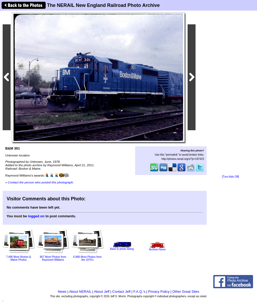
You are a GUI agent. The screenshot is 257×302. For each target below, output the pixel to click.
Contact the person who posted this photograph (40, 182)
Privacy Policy (159, 292)
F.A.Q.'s (139, 292)
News (62, 292)
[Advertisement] (230, 93)
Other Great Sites (185, 292)
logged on (36, 216)
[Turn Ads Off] (230, 176)
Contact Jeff (121, 292)
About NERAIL (80, 292)
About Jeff (101, 292)
